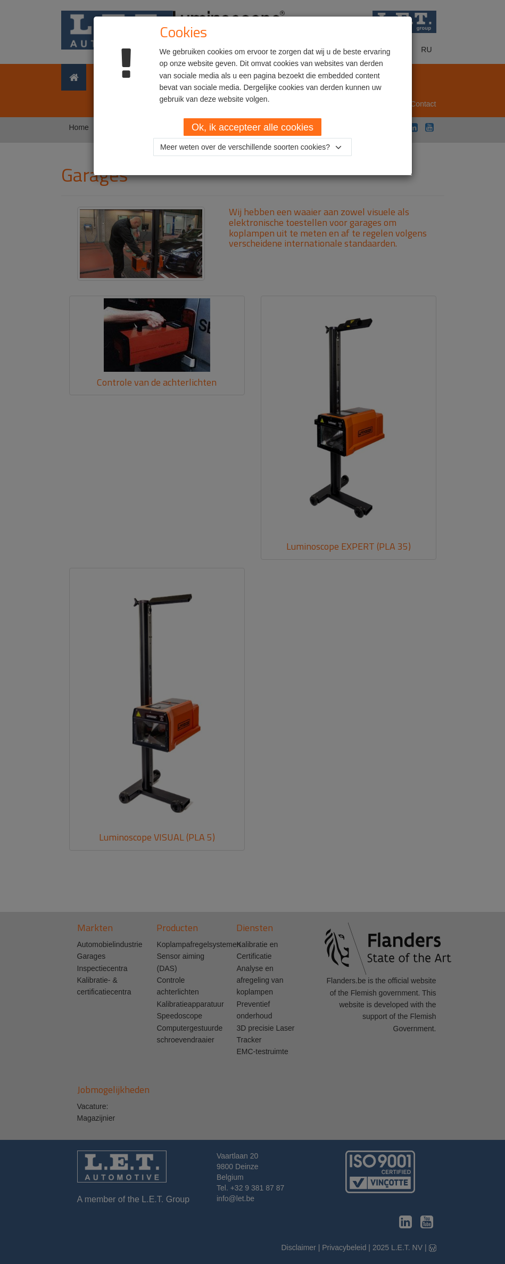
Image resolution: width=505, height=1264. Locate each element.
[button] (252, 147)
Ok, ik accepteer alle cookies (252, 127)
